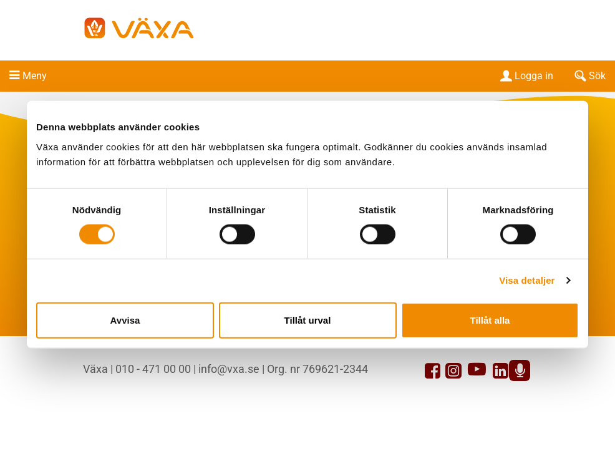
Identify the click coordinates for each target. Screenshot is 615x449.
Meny (34, 76)
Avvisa (125, 319)
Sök (589, 75)
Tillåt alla (490, 319)
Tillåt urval (307, 319)
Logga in (525, 75)
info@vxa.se (228, 368)
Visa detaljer (526, 280)
